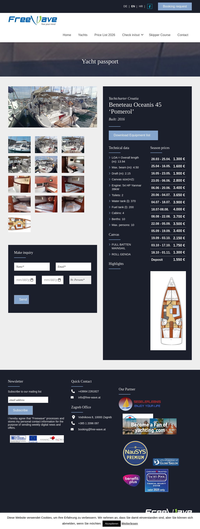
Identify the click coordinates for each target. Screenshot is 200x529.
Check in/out (131, 35)
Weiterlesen (129, 523)
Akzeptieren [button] (111, 523)
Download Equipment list (132, 135)
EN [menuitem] (133, 6)
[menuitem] (125, 6)
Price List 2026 (105, 35)
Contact (183, 35)
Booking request (175, 6)
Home (67, 35)
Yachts (83, 35)
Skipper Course (160, 35)
